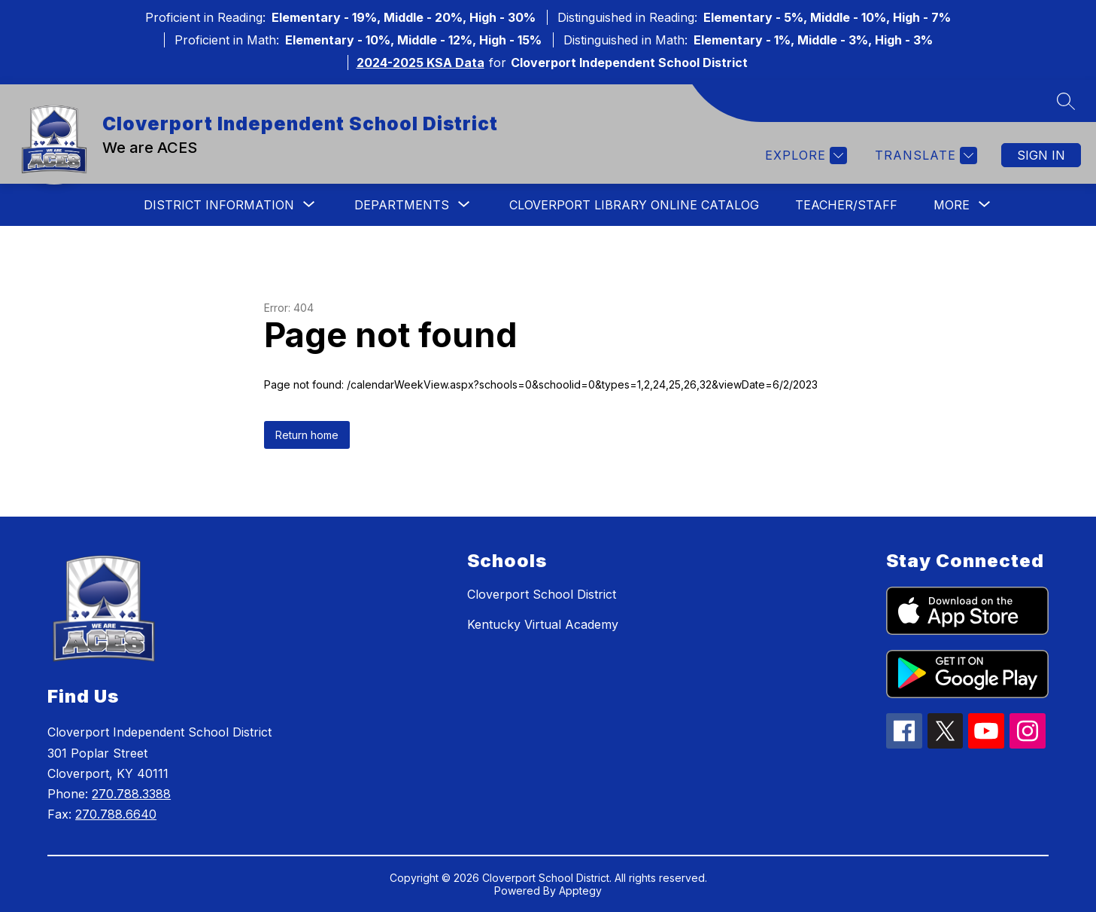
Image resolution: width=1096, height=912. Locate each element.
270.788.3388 (131, 793)
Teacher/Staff (846, 204)
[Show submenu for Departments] (401, 205)
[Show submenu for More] (952, 205)
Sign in (1041, 155)
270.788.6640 (115, 814)
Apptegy (580, 890)
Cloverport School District (541, 594)
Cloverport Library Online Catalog (634, 204)
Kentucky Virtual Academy (542, 624)
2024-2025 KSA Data (420, 62)
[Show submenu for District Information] (219, 205)
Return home (307, 435)
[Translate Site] (924, 155)
